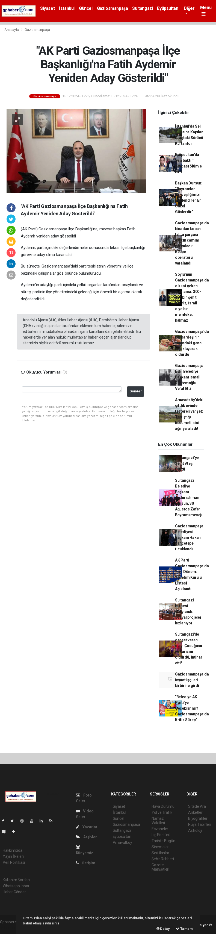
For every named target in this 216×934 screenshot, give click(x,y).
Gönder (135, 391)
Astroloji (195, 830)
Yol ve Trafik (162, 812)
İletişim (85, 863)
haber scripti (10, 928)
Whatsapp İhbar (16, 886)
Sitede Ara (197, 806)
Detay (163, 929)
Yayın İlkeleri (13, 856)
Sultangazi (142, 8)
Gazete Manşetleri (160, 867)
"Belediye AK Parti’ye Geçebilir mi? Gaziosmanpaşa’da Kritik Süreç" (192, 708)
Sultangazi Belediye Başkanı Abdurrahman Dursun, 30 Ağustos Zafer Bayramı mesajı (188, 497)
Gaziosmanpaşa (112, 8)
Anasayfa (12, 30)
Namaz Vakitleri (158, 820)
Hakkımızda (12, 850)
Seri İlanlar (160, 853)
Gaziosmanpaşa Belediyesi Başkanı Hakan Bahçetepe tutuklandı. (189, 537)
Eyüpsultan (167, 8)
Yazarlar (86, 827)
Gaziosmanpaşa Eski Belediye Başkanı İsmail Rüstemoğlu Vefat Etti (189, 377)
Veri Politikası (14, 862)
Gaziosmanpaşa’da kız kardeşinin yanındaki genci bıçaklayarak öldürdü (192, 343)
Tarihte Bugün (163, 841)
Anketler (195, 812)
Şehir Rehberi (163, 859)
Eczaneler (160, 829)
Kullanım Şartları (16, 880)
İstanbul (67, 8)
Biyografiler (198, 818)
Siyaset (47, 8)
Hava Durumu (163, 806)
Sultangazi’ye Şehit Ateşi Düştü (187, 463)
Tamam (184, 929)
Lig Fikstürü (161, 835)
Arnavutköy (122, 842)
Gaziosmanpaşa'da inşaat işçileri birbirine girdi (192, 680)
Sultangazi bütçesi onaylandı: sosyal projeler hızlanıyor (188, 611)
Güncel (86, 8)
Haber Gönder (14, 892)
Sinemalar (160, 847)
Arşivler (86, 837)
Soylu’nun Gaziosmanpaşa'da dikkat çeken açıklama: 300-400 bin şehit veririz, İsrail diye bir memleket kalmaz (192, 297)
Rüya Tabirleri (199, 824)
